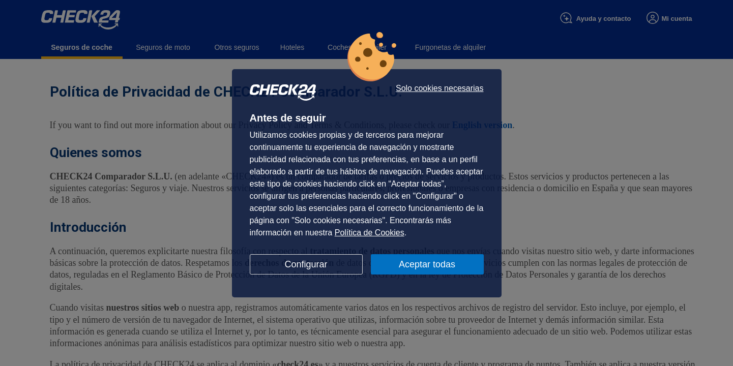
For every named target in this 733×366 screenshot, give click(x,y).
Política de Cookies (369, 232)
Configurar (305, 264)
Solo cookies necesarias (440, 88)
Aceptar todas (427, 264)
